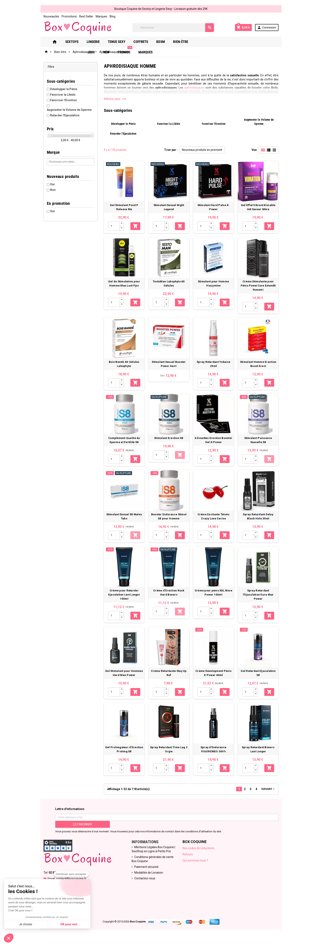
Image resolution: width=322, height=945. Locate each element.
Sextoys (76, 42)
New (219, 42)
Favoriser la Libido (61, 94)
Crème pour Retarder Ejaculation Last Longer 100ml (123, 598)
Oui (50, 180)
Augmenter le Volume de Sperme (70, 105)
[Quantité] (113, 226)
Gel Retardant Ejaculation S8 (259, 675)
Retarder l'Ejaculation (63, 111)
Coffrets (145, 42)
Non (51, 185)
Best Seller (85, 16)
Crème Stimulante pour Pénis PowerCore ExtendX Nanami (259, 286)
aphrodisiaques (166, 87)
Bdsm (165, 42)
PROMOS (238, 40)
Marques (100, 16)
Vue (255, 149)
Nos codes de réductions (199, 853)
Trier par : (171, 149)
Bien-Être (184, 42)
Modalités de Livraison (148, 877)
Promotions (67, 16)
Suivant (270, 793)
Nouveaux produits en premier (201, 149)
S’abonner (81, 829)
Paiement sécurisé (146, 871)
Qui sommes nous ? (195, 865)
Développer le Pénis (62, 89)
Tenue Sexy (121, 42)
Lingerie (97, 42)
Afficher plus (114, 99)
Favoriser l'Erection (61, 100)
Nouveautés (50, 16)
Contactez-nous (144, 883)
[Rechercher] (173, 27)
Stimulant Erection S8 (169, 440)
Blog (111, 16)
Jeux (204, 42)
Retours (188, 859)
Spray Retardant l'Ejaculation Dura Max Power (259, 598)
